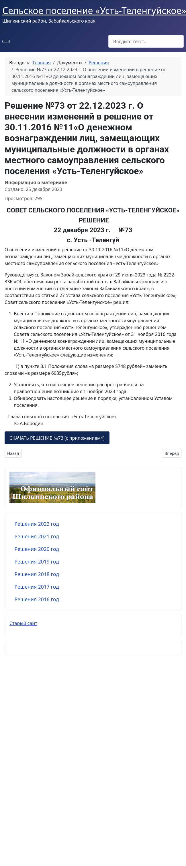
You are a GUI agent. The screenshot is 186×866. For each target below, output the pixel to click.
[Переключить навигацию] (6, 41)
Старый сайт (23, 623)
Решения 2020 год (37, 549)
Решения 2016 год (37, 599)
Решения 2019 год (37, 561)
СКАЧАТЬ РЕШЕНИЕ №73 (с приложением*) (57, 438)
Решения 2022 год (37, 523)
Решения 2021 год (37, 536)
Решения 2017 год (37, 586)
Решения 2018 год (37, 574)
